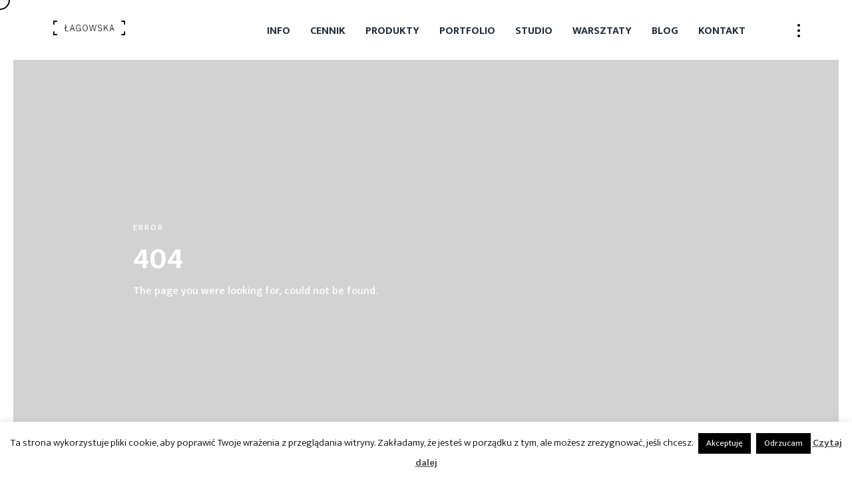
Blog (665, 31)
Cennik (327, 31)
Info (278, 31)
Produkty (392, 31)
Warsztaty (602, 31)
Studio (533, 31)
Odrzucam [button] (783, 443)
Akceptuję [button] (724, 443)
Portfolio (467, 31)
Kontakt (722, 31)
